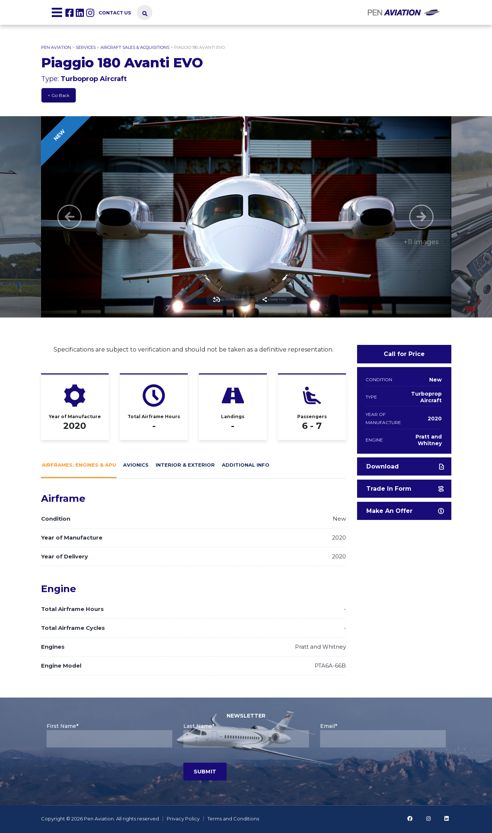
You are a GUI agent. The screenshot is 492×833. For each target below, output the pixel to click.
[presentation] (103, 769)
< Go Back (58, 95)
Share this (286, 299)
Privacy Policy (183, 819)
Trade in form (405, 488)
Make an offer (405, 510)
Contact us (115, 13)
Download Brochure (405, 469)
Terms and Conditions (233, 819)
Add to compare (217, 300)
